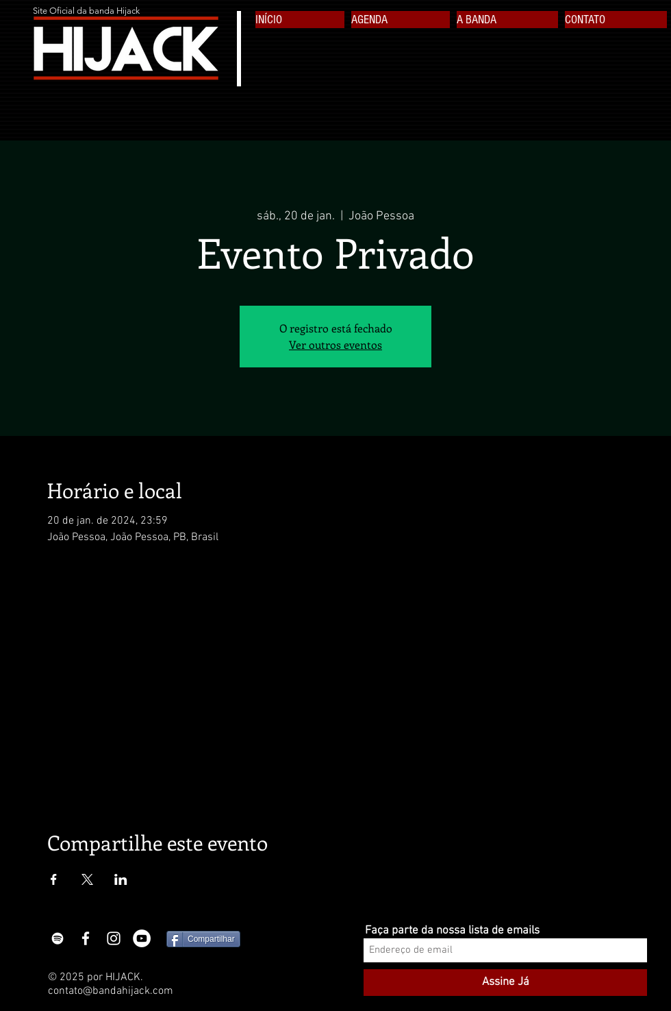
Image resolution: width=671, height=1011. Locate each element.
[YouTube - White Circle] (142, 938)
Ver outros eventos (335, 344)
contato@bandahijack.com (110, 991)
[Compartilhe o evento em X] (87, 879)
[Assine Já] (505, 982)
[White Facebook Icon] (85, 938)
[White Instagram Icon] (114, 938)
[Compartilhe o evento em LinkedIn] (120, 879)
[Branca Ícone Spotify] (57, 938)
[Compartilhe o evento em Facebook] (53, 879)
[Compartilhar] (203, 939)
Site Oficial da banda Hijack (86, 10)
